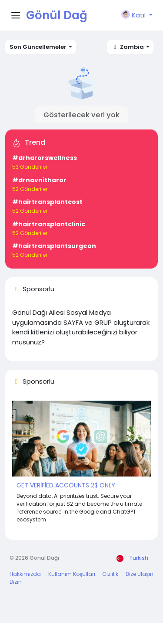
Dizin (16, 582)
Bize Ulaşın (139, 574)
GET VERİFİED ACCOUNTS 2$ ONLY (66, 485)
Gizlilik (110, 574)
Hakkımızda (25, 574)
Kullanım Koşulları (71, 574)
